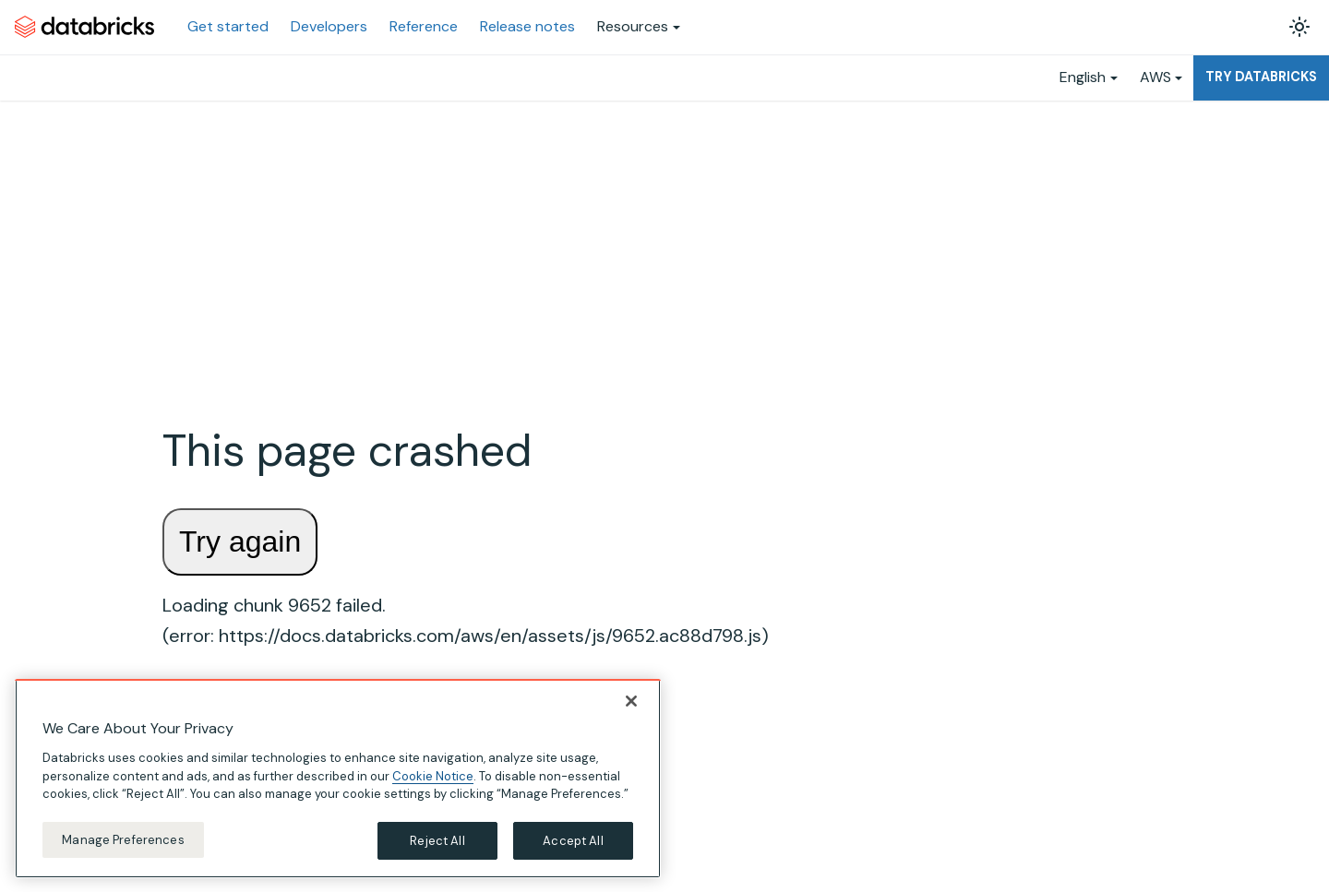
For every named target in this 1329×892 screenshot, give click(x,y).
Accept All (573, 842)
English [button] (1083, 77)
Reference (423, 26)
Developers (329, 26)
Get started (228, 26)
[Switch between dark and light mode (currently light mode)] (1299, 27)
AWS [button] (1155, 77)
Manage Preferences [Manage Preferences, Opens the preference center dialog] (123, 842)
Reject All (437, 842)
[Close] (631, 704)
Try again (240, 541)
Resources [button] (632, 26)
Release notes (527, 26)
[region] (338, 781)
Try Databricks (1261, 76)
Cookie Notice (432, 778)
